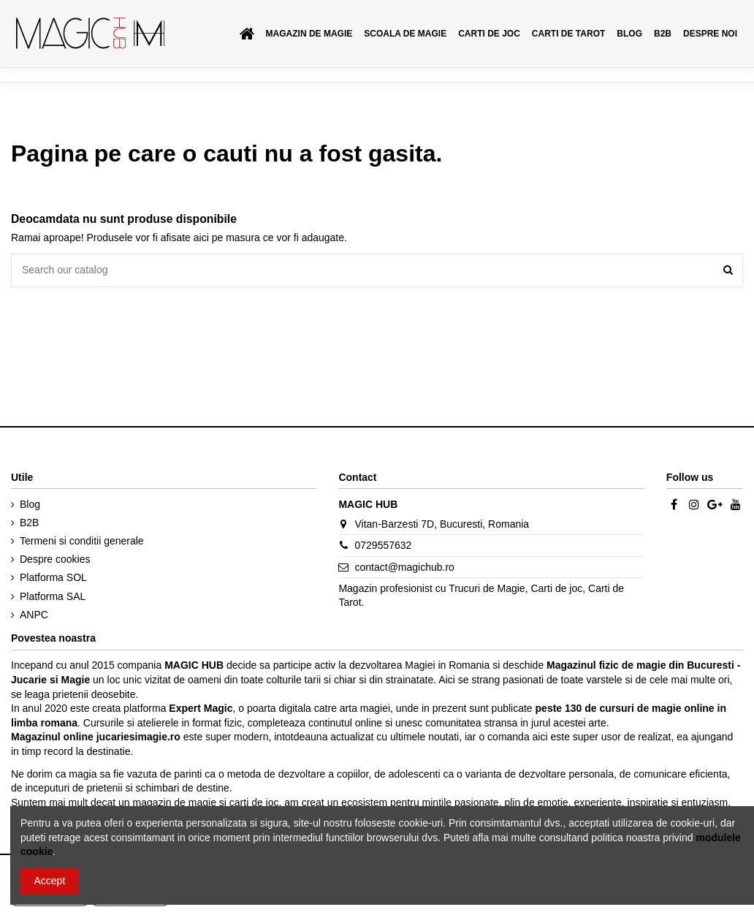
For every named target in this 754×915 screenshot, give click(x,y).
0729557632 (383, 545)
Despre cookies (55, 559)
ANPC (34, 614)
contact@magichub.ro (404, 567)
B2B (29, 522)
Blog (30, 504)
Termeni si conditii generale (82, 541)
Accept (50, 880)
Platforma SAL (52, 596)
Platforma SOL (53, 577)
